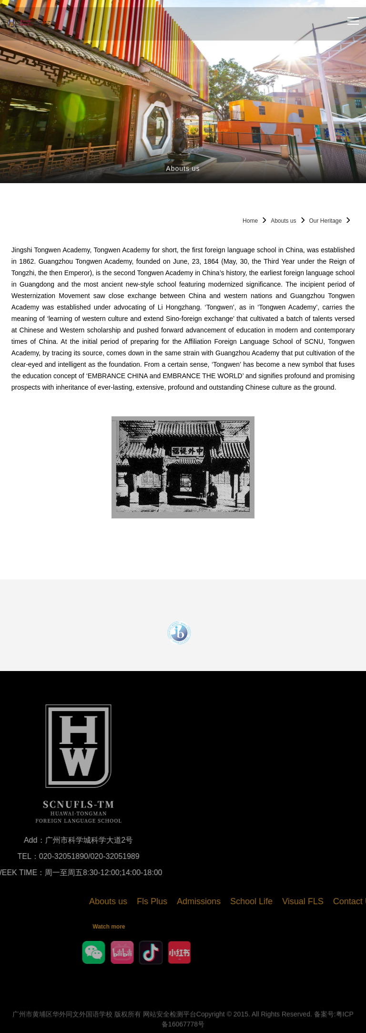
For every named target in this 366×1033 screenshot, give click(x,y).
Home (250, 220)
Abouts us (283, 220)
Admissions (230, 901)
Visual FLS (334, 901)
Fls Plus (183, 901)
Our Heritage (325, 220)
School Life (283, 901)
